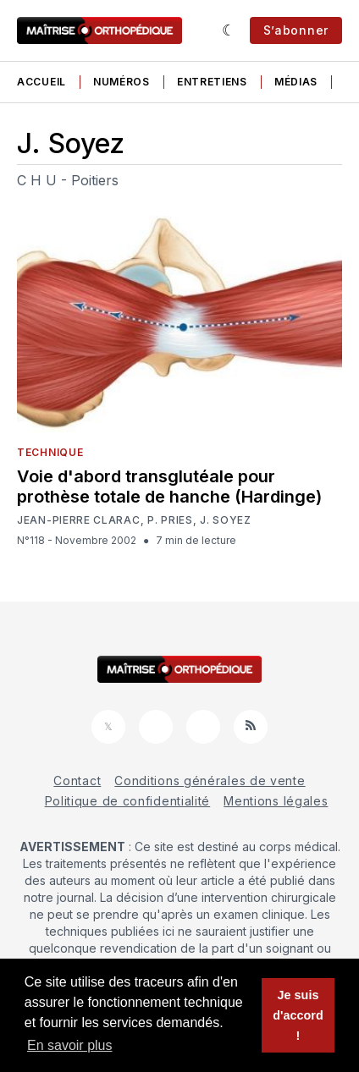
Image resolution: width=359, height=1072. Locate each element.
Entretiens (212, 81)
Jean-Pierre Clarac (79, 520)
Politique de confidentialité (128, 801)
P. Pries (170, 520)
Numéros (121, 81)
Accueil (41, 81)
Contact (77, 780)
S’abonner (296, 30)
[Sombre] (229, 30)
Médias (296, 81)
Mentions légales (276, 801)
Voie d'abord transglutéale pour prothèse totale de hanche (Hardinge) (169, 486)
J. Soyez (225, 520)
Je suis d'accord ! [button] (298, 1015)
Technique (50, 452)
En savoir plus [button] (70, 1045)
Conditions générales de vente (209, 780)
